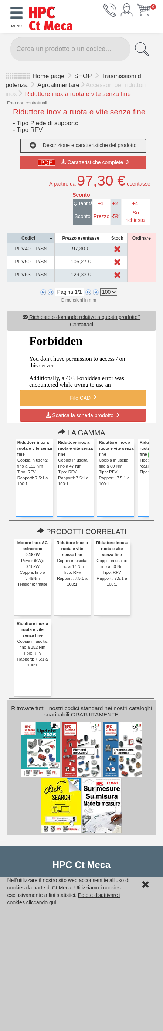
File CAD (82, 397)
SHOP (84, 76)
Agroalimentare (58, 85)
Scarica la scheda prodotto (82, 415)
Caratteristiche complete (83, 162)
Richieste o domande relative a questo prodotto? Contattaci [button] (81, 320)
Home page (49, 76)
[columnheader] (31, 238)
